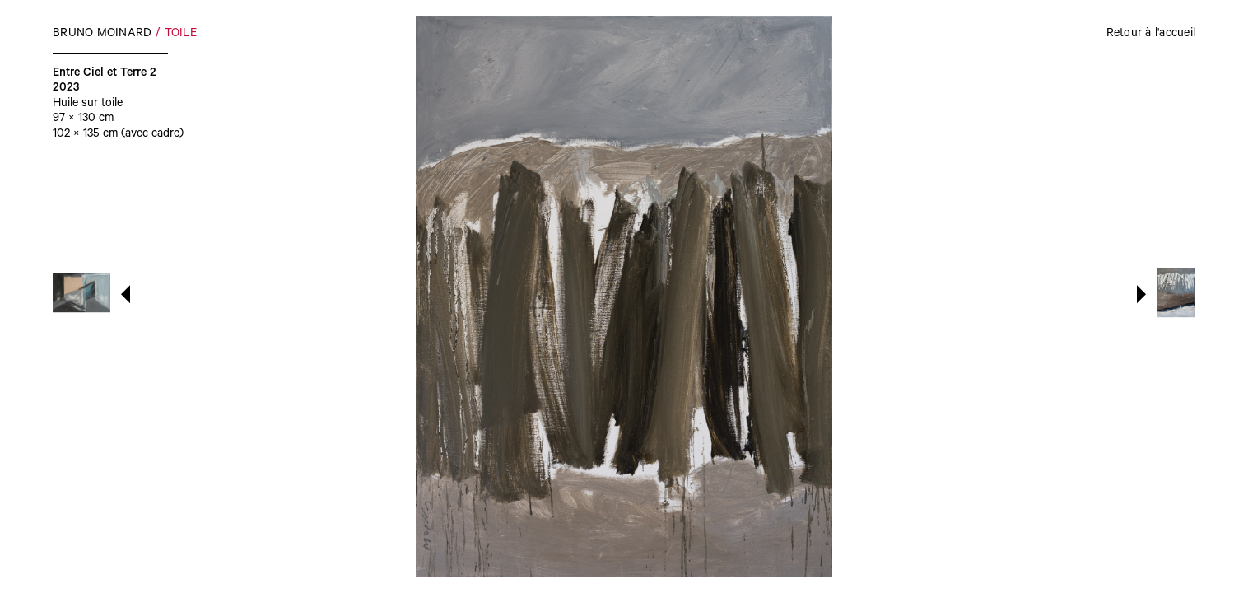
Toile (181, 34)
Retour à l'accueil (1151, 34)
